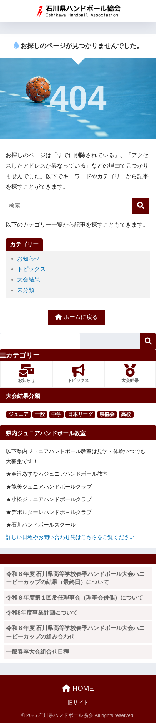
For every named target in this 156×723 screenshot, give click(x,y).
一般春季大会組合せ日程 (37, 652)
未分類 (25, 290)
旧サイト (78, 702)
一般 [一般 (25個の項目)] (40, 414)
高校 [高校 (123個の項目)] (126, 414)
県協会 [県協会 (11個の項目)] (107, 414)
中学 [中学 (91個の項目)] (56, 414)
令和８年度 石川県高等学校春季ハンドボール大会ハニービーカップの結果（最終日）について (75, 578)
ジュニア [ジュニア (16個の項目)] (19, 414)
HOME (78, 688)
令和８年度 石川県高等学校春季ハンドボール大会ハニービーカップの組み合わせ (75, 632)
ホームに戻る (76, 317)
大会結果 (28, 279)
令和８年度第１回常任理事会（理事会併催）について (74, 598)
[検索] (140, 206)
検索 (148, 341)
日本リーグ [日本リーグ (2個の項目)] (80, 414)
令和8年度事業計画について (42, 613)
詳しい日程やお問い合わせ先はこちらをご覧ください (70, 537)
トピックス (31, 269)
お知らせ (28, 259)
